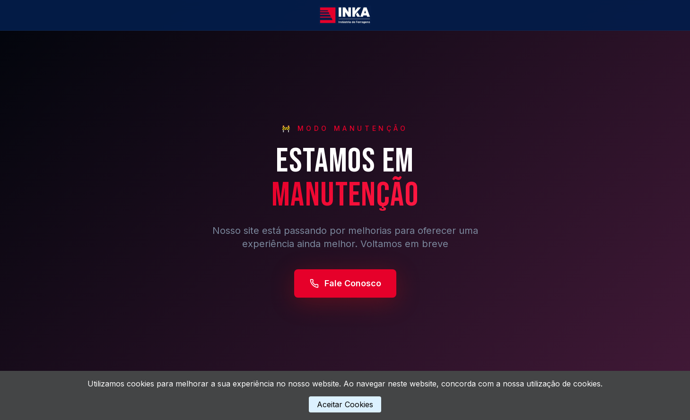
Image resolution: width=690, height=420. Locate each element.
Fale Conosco (345, 283)
